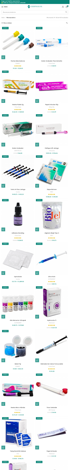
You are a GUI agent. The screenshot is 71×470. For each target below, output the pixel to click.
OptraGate (18, 277)
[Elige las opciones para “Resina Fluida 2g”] (3, 101)
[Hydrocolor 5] (51, 302)
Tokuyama (52, 150)
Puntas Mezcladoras (18, 61)
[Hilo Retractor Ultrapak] (17, 302)
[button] (37, 57)
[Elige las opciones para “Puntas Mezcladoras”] (3, 57)
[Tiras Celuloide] (51, 389)
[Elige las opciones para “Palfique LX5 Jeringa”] (37, 144)
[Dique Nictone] (51, 171)
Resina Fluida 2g (17, 105)
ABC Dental (52, 410)
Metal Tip (18, 364)
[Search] (34, 12)
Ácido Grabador (17, 148)
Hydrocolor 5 (51, 320)
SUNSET (17, 63)
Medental (51, 453)
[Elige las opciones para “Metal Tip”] (3, 360)
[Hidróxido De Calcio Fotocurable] (51, 345)
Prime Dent (52, 63)
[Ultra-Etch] (51, 258)
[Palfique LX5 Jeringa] (51, 130)
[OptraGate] (17, 258)
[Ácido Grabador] (17, 130)
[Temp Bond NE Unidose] (17, 432)
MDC (51, 192)
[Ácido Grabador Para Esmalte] (51, 42)
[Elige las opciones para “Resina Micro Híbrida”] (3, 404)
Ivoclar (18, 192)
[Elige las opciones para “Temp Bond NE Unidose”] (3, 447)
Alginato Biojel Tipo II (52, 233)
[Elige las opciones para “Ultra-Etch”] (37, 273)
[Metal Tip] (17, 345)
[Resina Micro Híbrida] (17, 389)
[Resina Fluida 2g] (17, 86)
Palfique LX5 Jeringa (52, 148)
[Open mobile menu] (4, 7)
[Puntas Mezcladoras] (17, 42)
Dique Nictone (51, 189)
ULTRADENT (51, 279)
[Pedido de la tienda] (66, 23)
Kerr (18, 453)
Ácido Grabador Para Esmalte (51, 61)
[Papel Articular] (51, 432)
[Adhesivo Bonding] (17, 214)
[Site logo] (35, 6)
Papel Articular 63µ (51, 105)
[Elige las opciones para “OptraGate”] (3, 273)
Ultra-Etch (51, 277)
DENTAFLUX (17, 150)
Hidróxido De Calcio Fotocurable (52, 364)
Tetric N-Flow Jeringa (18, 189)
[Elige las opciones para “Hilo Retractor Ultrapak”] (3, 317)
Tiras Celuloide (52, 407)
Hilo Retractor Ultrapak (18, 320)
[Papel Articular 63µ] (51, 86)
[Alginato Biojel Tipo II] (51, 214)
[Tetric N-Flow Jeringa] (17, 171)
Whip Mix (51, 107)
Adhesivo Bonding (18, 233)
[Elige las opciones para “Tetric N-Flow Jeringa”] (3, 186)
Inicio (3, 17)
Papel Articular (52, 451)
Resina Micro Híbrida (18, 407)
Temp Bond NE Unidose (18, 451)
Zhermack (52, 323)
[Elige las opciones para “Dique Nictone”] (37, 186)
